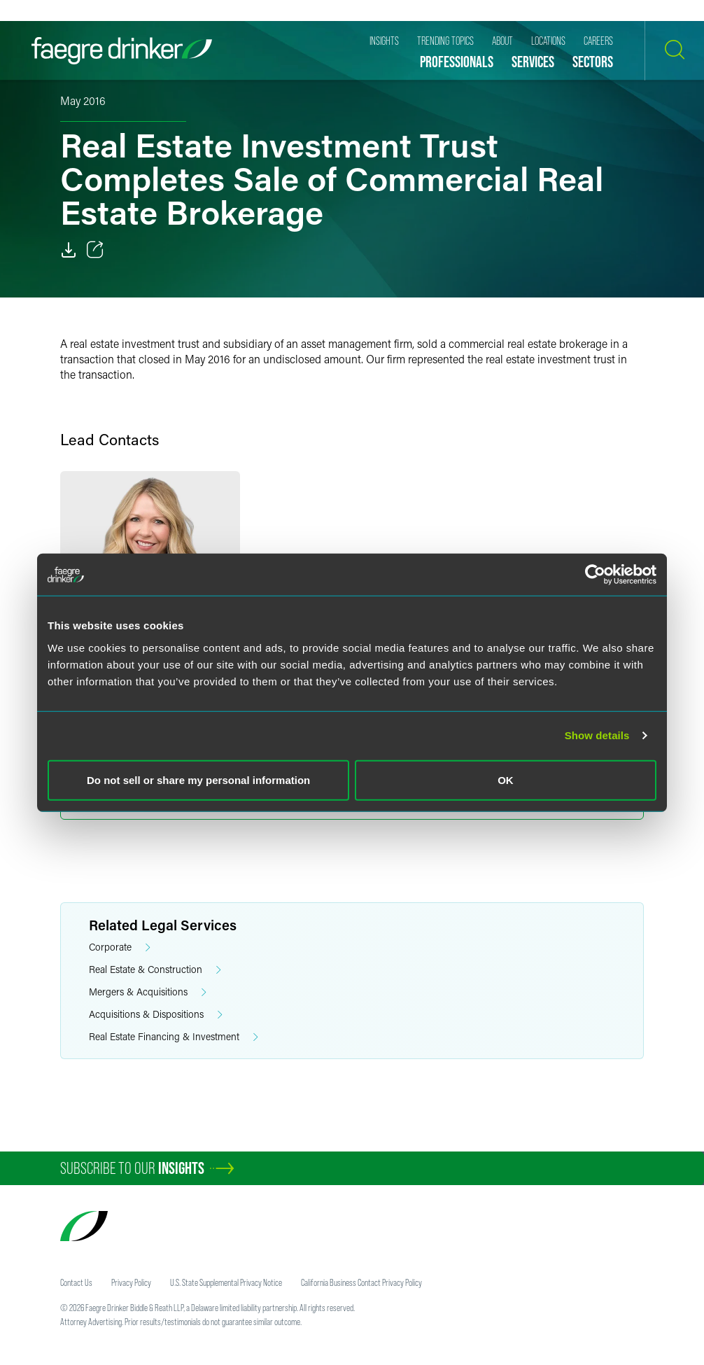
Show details (597, 735)
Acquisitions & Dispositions (156, 1014)
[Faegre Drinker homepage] (121, 50)
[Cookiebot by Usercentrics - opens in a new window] (595, 574)
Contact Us (76, 1282)
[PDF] (68, 250)
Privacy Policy (131, 1282)
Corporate (119, 947)
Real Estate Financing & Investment (173, 1037)
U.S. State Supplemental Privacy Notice (226, 1282)
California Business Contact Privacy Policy (361, 1282)
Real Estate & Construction (155, 969)
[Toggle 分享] (95, 250)
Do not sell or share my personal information (198, 779)
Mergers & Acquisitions (147, 992)
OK (506, 779)
